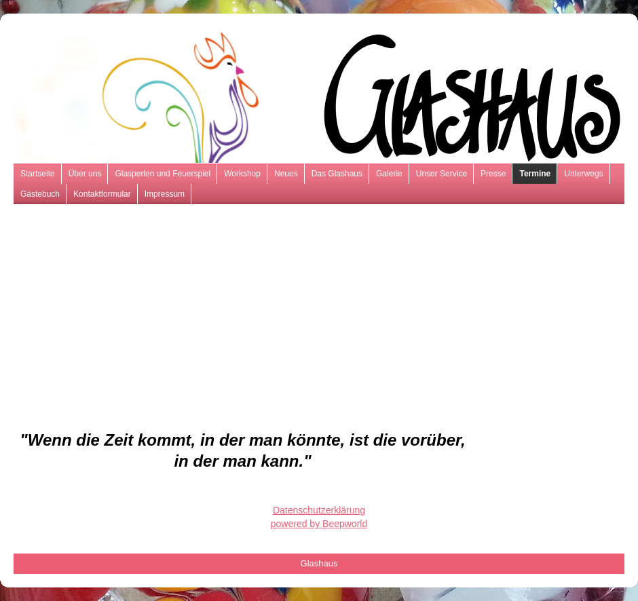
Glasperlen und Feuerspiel (162, 173)
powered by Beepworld (319, 523)
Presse (493, 173)
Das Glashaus (337, 173)
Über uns (85, 173)
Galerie (389, 173)
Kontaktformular (102, 194)
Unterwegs (583, 173)
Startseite (37, 173)
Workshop (242, 173)
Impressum (165, 194)
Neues (286, 173)
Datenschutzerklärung (319, 510)
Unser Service (441, 173)
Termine (534, 173)
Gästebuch (40, 194)
